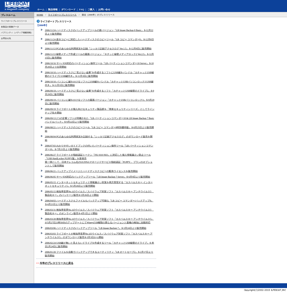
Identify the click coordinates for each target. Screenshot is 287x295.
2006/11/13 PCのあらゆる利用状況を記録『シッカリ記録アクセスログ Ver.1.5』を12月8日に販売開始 (98, 48)
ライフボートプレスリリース (14, 21)
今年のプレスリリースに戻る (56, 263)
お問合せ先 (6, 38)
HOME (40, 15)
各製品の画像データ (10, 27)
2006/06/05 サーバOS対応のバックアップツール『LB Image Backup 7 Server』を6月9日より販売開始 (97, 176)
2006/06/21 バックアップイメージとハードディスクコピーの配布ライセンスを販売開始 (91, 171)
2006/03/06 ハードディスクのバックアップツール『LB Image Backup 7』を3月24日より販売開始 (95, 228)
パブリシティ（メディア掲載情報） (17, 32)
